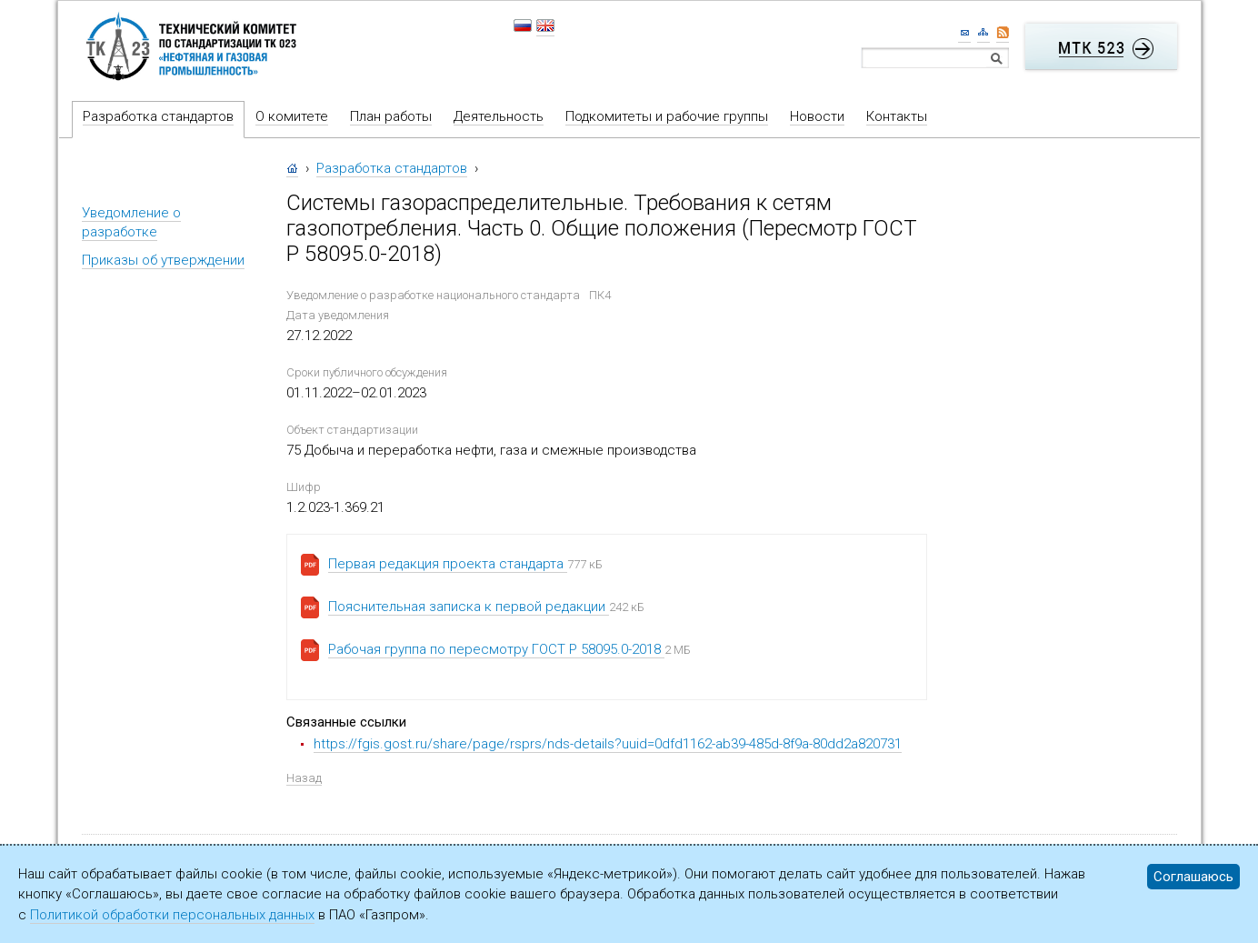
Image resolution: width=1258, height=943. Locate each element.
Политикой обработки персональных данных (172, 915)
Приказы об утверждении (163, 260)
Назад (304, 778)
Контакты (896, 116)
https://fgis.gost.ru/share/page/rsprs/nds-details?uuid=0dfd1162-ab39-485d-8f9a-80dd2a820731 (608, 744)
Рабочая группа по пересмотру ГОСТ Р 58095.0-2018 (496, 649)
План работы (391, 116)
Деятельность (499, 116)
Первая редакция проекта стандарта (447, 564)
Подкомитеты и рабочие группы (666, 116)
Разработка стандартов (158, 116)
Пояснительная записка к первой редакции (468, 606)
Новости (817, 116)
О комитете (291, 116)
